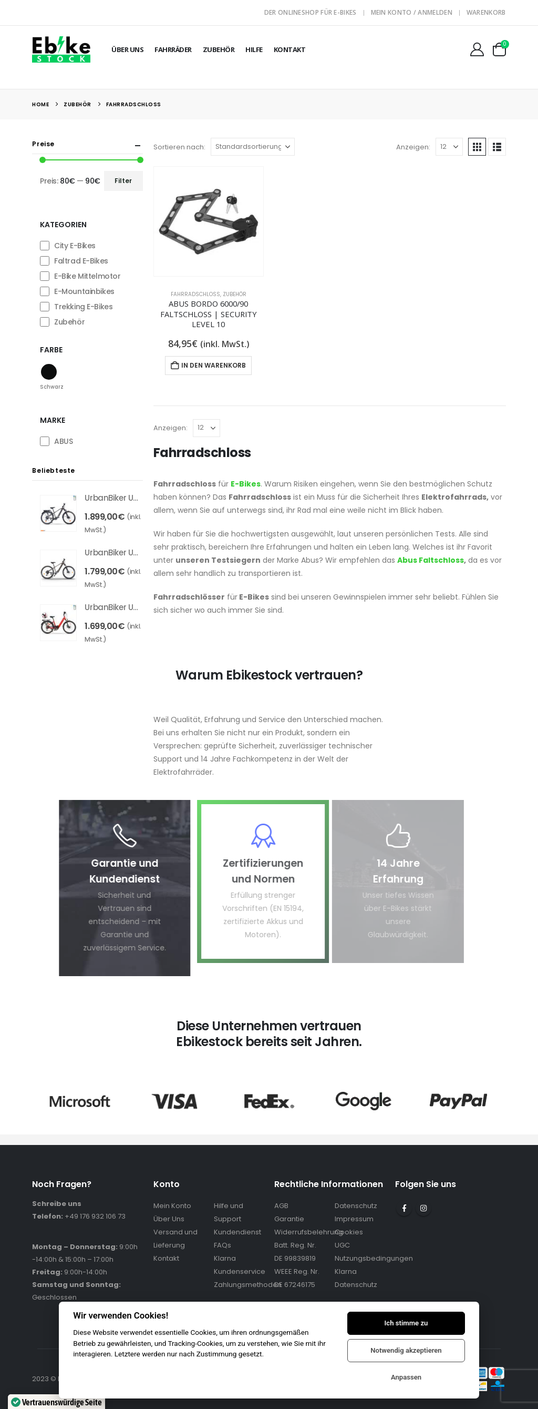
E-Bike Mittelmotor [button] (87, 276)
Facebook (404, 1208)
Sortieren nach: (179, 147)
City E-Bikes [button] (75, 245)
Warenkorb (486, 12)
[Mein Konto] (477, 49)
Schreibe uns (56, 1204)
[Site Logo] (61, 49)
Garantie (289, 1219)
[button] (477, 147)
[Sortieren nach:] (253, 147)
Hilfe (254, 49)
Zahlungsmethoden (248, 1285)
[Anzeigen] (449, 147)
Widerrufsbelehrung (308, 1232)
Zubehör (219, 49)
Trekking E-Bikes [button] (83, 306)
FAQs (222, 1245)
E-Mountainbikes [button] (84, 291)
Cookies (349, 1232)
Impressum (354, 1219)
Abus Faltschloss (430, 560)
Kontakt (290, 49)
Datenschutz (356, 1206)
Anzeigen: (413, 147)
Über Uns (127, 49)
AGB (281, 1206)
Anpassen (406, 1377)
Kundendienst (237, 1232)
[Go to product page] (208, 221)
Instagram (423, 1208)
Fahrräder (173, 49)
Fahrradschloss (195, 294)
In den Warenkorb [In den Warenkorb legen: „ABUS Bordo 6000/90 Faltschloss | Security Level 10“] (213, 365)
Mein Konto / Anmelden (411, 12)
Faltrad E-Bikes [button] (81, 261)
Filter (123, 180)
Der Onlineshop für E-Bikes (310, 12)
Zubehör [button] (69, 322)
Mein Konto (172, 1206)
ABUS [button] (63, 441)
